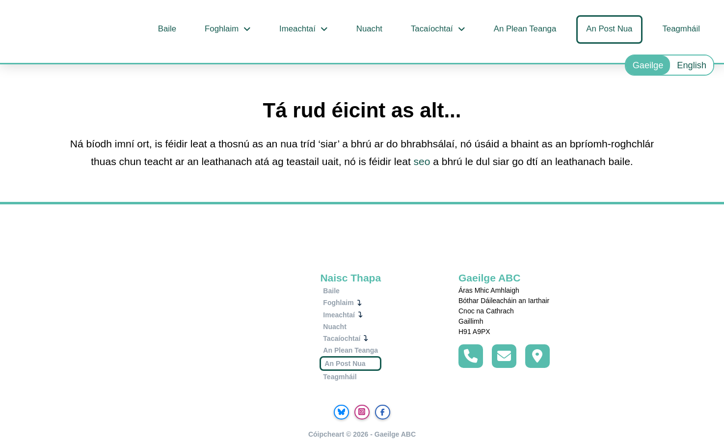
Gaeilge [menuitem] (648, 65)
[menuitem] (648, 65)
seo (422, 161)
